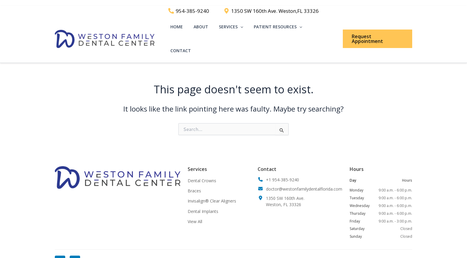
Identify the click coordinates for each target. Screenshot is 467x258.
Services (234, 29)
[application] (243, 29)
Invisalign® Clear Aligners (212, 193)
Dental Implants (203, 203)
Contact (322, 29)
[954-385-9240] (188, 11)
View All (195, 213)
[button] (377, 29)
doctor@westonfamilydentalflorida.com (304, 181)
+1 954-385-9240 (282, 171)
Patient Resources (279, 29)
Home (184, 29)
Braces (194, 183)
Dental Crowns (202, 172)
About (206, 29)
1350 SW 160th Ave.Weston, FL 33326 (285, 193)
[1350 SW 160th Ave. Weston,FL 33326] (271, 11)
